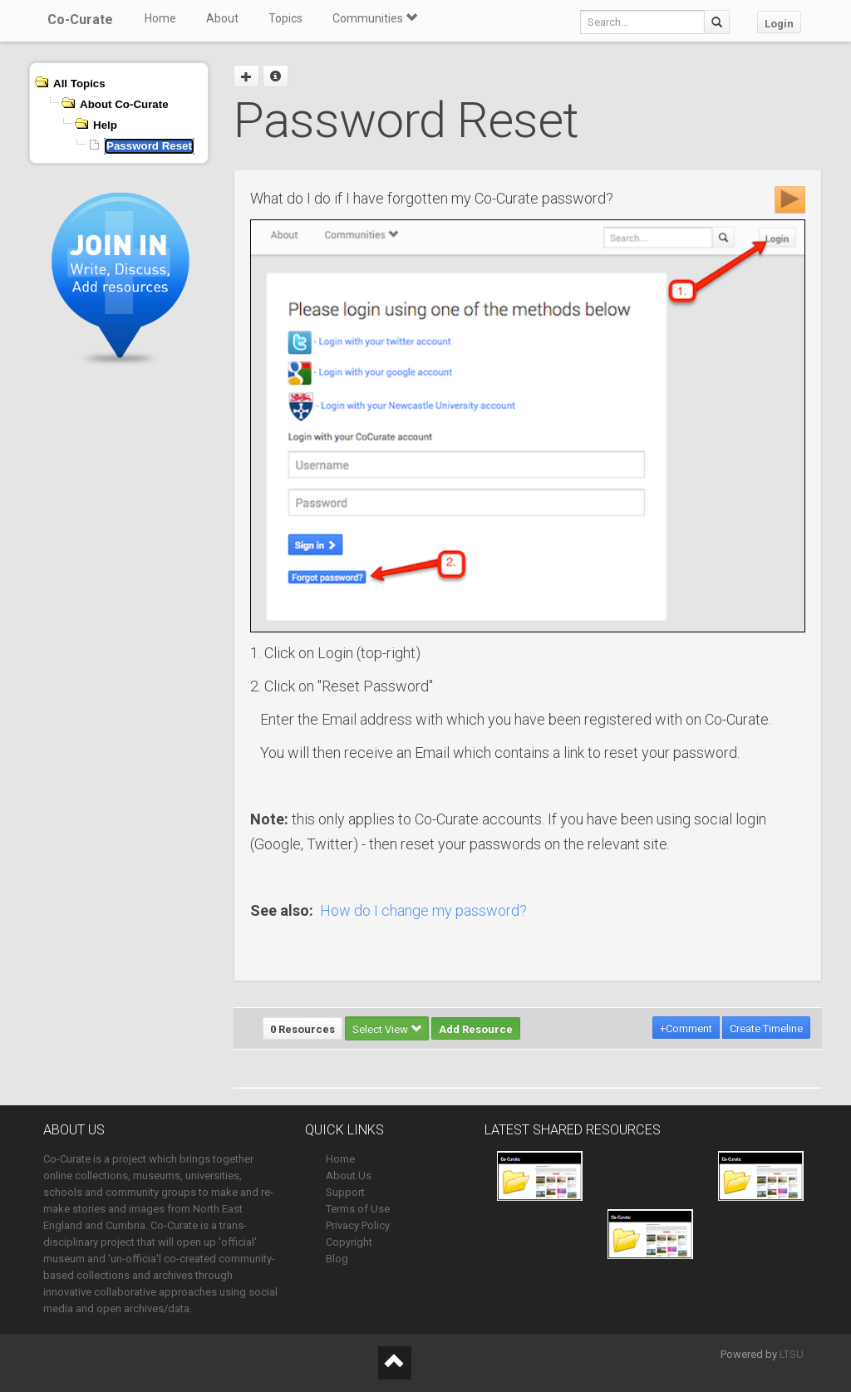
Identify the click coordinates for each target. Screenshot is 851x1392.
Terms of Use (358, 1209)
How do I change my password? (423, 910)
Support (345, 1192)
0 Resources (302, 1029)
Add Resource (476, 1029)
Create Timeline (766, 1028)
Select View (386, 1029)
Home (160, 18)
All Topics (79, 83)
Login (779, 23)
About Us (348, 1175)
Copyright (349, 1242)
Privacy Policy (358, 1225)
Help (105, 125)
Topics (285, 18)
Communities (374, 18)
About (222, 18)
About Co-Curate (124, 104)
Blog (337, 1258)
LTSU (792, 1354)
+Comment (686, 1028)
